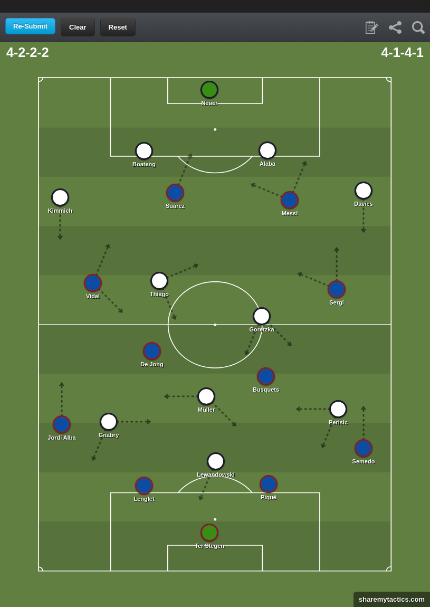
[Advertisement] (215, 6)
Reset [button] (118, 27)
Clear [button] (78, 27)
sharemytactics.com (389, 599)
